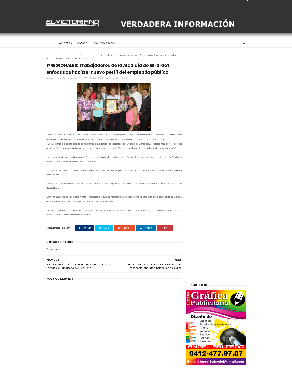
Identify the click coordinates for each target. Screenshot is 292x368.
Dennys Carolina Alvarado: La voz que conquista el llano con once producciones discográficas (155, 326)
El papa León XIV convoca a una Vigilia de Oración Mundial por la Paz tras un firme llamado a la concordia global (155, 307)
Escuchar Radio (104, 43)
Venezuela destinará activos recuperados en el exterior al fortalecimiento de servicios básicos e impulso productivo (76, 309)
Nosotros (65, 43)
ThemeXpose (67, 363)
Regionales (89, 55)
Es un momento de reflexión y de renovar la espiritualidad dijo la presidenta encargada (155, 344)
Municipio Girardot (68, 55)
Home (49, 43)
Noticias (83, 43)
